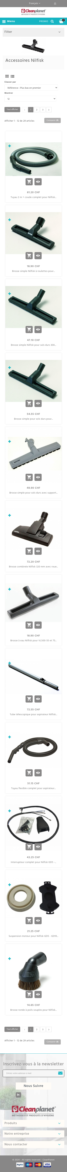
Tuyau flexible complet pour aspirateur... (33, 788)
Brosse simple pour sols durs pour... (33, 419)
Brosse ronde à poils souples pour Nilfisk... (33, 1010)
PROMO (43, 21)
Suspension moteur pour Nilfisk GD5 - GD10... (33, 936)
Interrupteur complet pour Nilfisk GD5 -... (33, 862)
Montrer (8, 93)
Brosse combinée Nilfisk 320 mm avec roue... (33, 566)
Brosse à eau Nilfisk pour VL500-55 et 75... (33, 640)
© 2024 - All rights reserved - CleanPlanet (33, 1160)
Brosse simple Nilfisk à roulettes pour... (33, 271)
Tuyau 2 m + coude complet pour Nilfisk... (33, 197)
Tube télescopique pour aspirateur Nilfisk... (33, 714)
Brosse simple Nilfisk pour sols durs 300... (33, 345)
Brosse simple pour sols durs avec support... (33, 493)
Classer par (10, 82)
